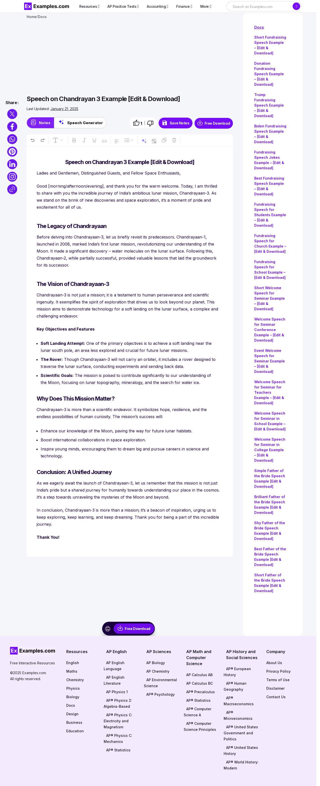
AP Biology (155, 663)
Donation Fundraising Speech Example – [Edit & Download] (269, 74)
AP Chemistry (157, 671)
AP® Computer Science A (197, 712)
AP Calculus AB (199, 675)
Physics (73, 688)
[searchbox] (259, 6)
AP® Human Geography (235, 686)
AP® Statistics (118, 750)
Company (275, 651)
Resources (77, 651)
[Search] (296, 6)
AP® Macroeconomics (239, 701)
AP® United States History (241, 750)
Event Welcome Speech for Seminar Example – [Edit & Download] (269, 361)
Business (74, 722)
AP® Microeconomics (238, 715)
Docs (259, 27)
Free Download (217, 123)
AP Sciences (158, 651)
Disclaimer (275, 688)
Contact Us (276, 697)
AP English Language (114, 666)
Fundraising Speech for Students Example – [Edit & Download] (270, 214)
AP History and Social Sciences (242, 654)
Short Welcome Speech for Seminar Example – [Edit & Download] (269, 298)
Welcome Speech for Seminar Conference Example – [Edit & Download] (269, 329)
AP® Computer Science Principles (200, 726)
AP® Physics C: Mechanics (118, 738)
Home (32, 17)
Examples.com (34, 673)
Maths (71, 671)
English (72, 663)
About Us (274, 663)
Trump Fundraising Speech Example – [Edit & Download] (269, 105)
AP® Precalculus (200, 692)
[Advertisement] (130, 58)
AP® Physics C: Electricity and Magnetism (118, 721)
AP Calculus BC (199, 683)
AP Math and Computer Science (198, 657)
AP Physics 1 (117, 692)
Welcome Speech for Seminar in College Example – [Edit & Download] (269, 449)
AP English (116, 651)
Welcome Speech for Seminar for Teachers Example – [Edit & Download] (269, 392)
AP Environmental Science (160, 683)
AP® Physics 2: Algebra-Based (118, 703)
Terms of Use (278, 680)
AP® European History (237, 672)
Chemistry (75, 680)
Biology (72, 697)
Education (75, 731)
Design (72, 714)
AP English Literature (114, 680)
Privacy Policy (278, 671)
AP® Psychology (160, 694)
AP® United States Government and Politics (241, 733)
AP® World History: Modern (241, 765)
